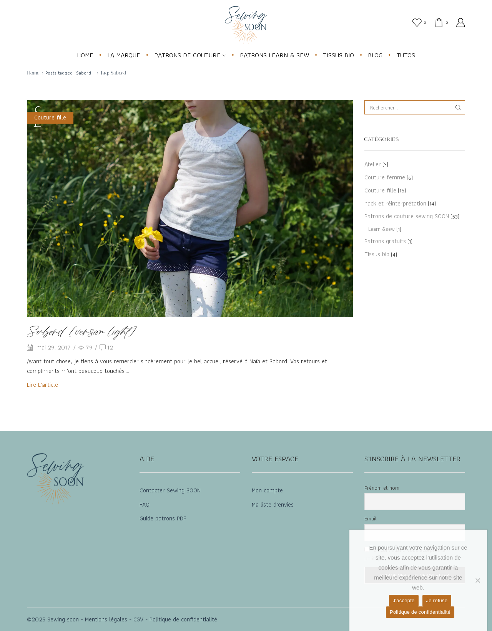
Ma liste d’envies (273, 504)
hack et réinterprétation (395, 203)
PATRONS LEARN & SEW (274, 55)
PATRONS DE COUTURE (190, 55)
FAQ (145, 504)
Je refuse (437, 600)
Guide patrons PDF (163, 518)
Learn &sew (381, 229)
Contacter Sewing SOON (170, 490)
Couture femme (384, 177)
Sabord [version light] (82, 332)
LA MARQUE (123, 55)
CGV (137, 619)
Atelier (372, 164)
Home (33, 73)
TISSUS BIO (338, 55)
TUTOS (405, 55)
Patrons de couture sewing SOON (406, 216)
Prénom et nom (381, 488)
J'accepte (404, 600)
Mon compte (267, 490)
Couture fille (50, 117)
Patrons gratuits (385, 241)
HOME (85, 55)
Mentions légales (105, 619)
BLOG (375, 55)
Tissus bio (376, 254)
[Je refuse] (477, 580)
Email (370, 518)
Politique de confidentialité (183, 619)
